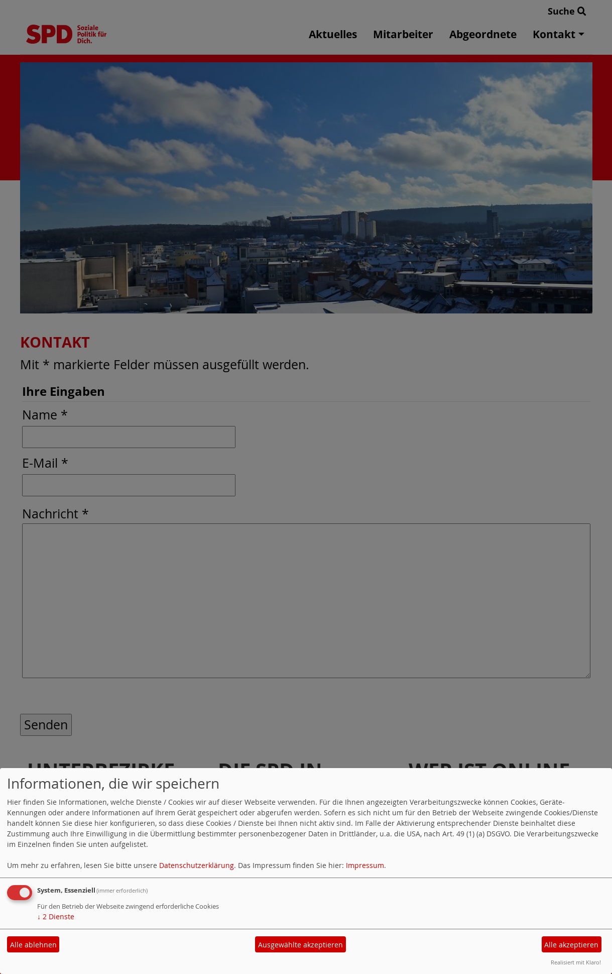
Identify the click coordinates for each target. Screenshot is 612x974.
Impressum (365, 865)
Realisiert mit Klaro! (576, 962)
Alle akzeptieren (571, 944)
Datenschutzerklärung (196, 865)
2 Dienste (55, 916)
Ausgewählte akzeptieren (300, 944)
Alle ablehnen (33, 944)
